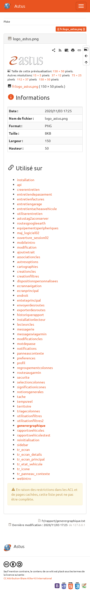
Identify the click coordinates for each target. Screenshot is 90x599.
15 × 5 (37, 75)
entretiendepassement (34, 194)
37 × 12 (56, 75)
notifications (26, 348)
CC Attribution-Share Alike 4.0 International (28, 578)
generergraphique (31, 425)
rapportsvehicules (30, 430)
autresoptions (27, 261)
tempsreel (25, 401)
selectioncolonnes (31, 382)
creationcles (26, 271)
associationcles (28, 257)
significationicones (31, 387)
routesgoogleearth (31, 223)
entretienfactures (30, 199)
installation (25, 180)
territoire (24, 406)
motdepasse (26, 343)
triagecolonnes (28, 411)
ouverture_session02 (33, 237)
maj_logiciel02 (28, 232)
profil (21, 363)
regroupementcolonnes (35, 367)
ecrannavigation (29, 285)
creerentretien (28, 189)
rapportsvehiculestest (33, 435)
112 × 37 (23, 79)
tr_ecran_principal (31, 459)
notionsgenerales (30, 391)
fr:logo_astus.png (25, 86)
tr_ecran (23, 449)
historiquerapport (30, 314)
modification (26, 247)
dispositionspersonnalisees (37, 281)
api (19, 184)
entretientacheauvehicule (37, 208)
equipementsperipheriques (37, 228)
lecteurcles (25, 324)
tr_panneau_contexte (33, 473)
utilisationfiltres (29, 416)
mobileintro (26, 242)
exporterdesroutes (31, 310)
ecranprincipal (28, 290)
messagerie (25, 329)
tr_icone (23, 469)
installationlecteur (31, 319)
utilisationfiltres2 (30, 420)
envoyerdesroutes (30, 305)
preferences (26, 358)
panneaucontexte (30, 353)
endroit (22, 295)
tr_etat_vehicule (29, 464)
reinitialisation (28, 440)
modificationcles (29, 338)
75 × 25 (77, 75)
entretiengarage (29, 204)
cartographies (27, 266)
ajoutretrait (26, 252)
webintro (24, 478)
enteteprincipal (29, 300)
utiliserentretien (29, 213)
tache (21, 396)
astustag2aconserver (32, 218)
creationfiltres (28, 276)
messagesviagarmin (32, 334)
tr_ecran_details (29, 454)
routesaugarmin (29, 372)
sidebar (22, 444)
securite (23, 377)
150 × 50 (58, 71)
